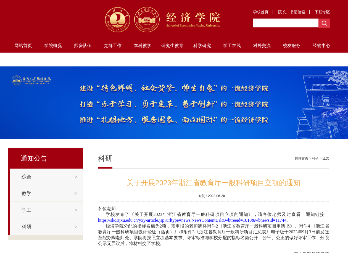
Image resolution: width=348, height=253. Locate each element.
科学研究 (202, 45)
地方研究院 (23, 59)
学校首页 (260, 12)
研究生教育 (172, 45)
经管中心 (321, 45)
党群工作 (113, 45)
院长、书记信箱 (291, 12)
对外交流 (262, 45)
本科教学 (142, 45)
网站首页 (23, 45)
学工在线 (232, 45)
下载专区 (322, 12)
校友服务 (291, 45)
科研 (315, 158)
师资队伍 (83, 45)
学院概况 (53, 45)
